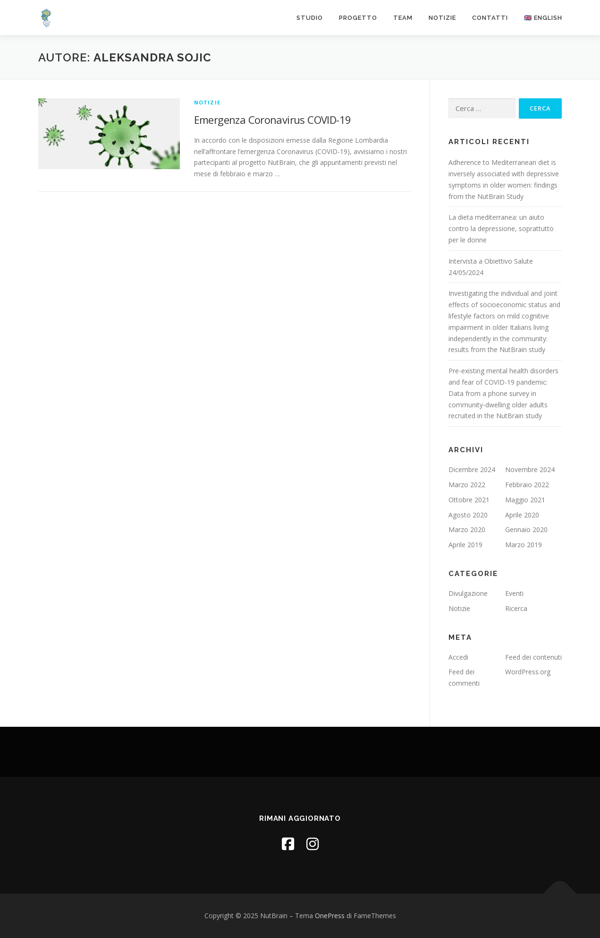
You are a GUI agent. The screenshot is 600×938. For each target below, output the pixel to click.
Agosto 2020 (468, 514)
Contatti (490, 17)
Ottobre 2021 (469, 499)
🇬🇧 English (543, 17)
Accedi (458, 657)
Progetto (358, 17)
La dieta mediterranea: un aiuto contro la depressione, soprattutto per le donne (501, 228)
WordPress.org (527, 671)
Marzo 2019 (523, 544)
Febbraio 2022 (527, 484)
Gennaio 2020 (526, 529)
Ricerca (516, 608)
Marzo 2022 (466, 484)
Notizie (442, 17)
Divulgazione (468, 593)
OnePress (330, 915)
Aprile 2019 (465, 544)
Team (403, 17)
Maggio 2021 (525, 499)
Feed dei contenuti (533, 657)
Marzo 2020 (466, 529)
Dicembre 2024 (471, 469)
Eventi (514, 593)
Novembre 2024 (530, 469)
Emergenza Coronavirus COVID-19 (272, 119)
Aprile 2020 (522, 514)
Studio (309, 17)
